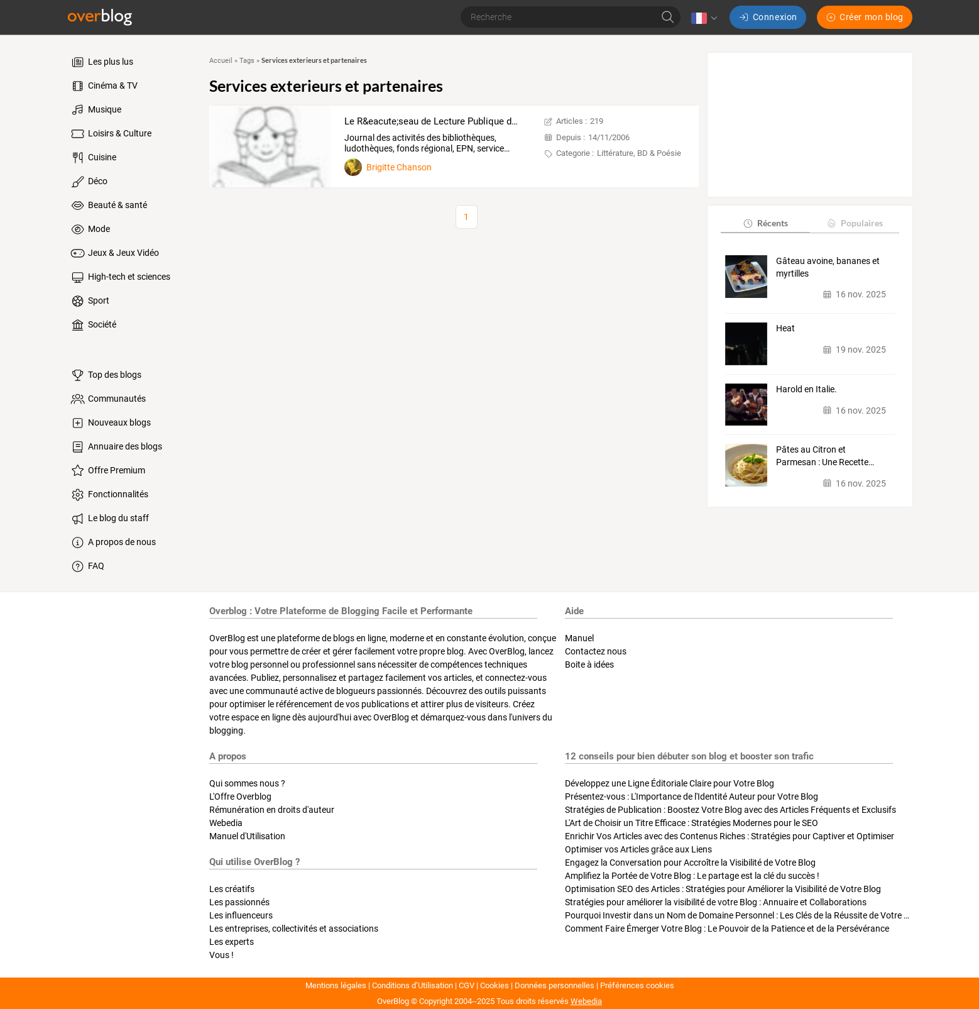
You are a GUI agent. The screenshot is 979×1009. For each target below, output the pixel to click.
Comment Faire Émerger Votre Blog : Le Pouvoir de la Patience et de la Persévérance (727, 929)
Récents (765, 223)
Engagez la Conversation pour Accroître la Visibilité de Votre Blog (690, 862)
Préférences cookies (637, 985)
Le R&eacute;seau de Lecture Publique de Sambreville (456, 121)
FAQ (86, 566)
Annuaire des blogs (115, 447)
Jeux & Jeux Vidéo (114, 253)
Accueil (220, 61)
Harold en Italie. (806, 389)
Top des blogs (105, 375)
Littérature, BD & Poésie (639, 153)
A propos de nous (112, 542)
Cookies (494, 985)
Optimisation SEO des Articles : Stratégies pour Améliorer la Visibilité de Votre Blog (723, 889)
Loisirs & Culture (110, 134)
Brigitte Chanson (399, 167)
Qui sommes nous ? (247, 783)
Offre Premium (107, 471)
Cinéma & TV (103, 86)
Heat (785, 328)
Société (92, 325)
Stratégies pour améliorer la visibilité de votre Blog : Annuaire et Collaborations (716, 902)
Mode (89, 229)
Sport (89, 301)
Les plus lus (101, 62)
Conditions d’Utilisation (412, 985)
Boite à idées (589, 664)
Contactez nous (595, 651)
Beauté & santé (108, 205)
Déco (88, 182)
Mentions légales (335, 985)
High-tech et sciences (119, 277)
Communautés (107, 399)
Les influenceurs (241, 915)
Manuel (579, 638)
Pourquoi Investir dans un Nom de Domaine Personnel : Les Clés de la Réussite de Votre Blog (743, 915)
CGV (466, 985)
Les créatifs (231, 889)
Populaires (854, 223)
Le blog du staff (109, 519)
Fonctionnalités (108, 495)
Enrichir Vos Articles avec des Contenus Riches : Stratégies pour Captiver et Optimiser (729, 836)
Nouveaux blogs (110, 423)
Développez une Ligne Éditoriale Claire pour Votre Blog (669, 783)
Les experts (231, 942)
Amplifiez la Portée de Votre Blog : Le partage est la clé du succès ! (692, 876)
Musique (95, 110)
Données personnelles (554, 985)
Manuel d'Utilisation (247, 836)
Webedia (226, 823)
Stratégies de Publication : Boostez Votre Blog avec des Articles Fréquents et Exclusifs (730, 810)
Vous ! (221, 955)
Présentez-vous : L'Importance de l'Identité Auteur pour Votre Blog (691, 796)
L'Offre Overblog (240, 796)
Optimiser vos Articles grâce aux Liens (638, 849)
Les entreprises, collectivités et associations (293, 929)
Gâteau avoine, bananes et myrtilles (828, 267)
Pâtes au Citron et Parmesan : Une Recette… (825, 455)
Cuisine (92, 158)
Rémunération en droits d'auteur (271, 810)
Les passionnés (239, 902)
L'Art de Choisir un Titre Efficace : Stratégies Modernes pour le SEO (691, 823)
